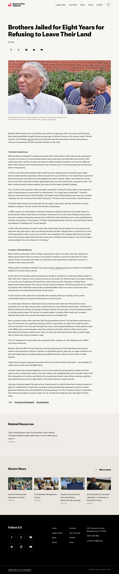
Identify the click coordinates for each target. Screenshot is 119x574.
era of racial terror (57, 267)
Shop (71, 542)
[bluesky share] (26, 50)
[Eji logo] (16, 4)
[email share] (34, 50)
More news (105, 469)
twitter (21, 537)
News (82, 4)
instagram (11, 546)
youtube (30, 546)
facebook (11, 537)
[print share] (42, 50)
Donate (99, 4)
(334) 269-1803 (93, 535)
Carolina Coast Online (48, 119)
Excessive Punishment (24, 402)
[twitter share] (19, 50)
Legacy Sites (61, 4)
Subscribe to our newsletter (19, 569)
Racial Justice (42, 402)
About (90, 4)
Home (54, 528)
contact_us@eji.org (95, 540)
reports (30, 139)
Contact (72, 528)
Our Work (73, 4)
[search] (108, 4)
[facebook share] (11, 50)
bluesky (30, 537)
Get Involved (74, 533)
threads (21, 546)
